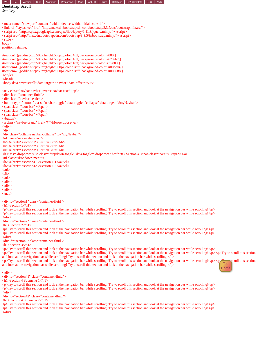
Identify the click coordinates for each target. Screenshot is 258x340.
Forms (104, 2)
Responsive (67, 2)
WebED (92, 2)
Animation (51, 2)
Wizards (27, 2)
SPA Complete (134, 2)
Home (226, 268)
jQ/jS (15, 2)
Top (226, 264)
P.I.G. (150, 2)
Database (117, 2)
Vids (159, 2)
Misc (80, 2)
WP (6, 2)
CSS (38, 2)
